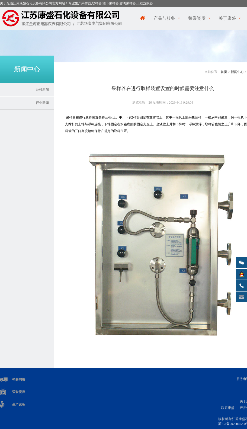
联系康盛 (227, 408)
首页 (224, 72)
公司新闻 (42, 89)
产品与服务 (164, 18)
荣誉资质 (197, 18)
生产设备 (18, 404)
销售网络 (18, 379)
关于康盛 (227, 18)
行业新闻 (42, 103)
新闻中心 (237, 72)
